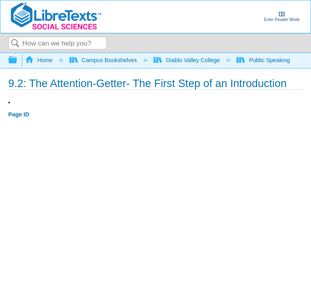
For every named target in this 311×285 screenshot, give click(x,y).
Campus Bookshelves (104, 60)
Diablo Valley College (187, 60)
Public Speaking (264, 60)
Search (15, 44)
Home (39, 60)
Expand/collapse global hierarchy (18, 60)
